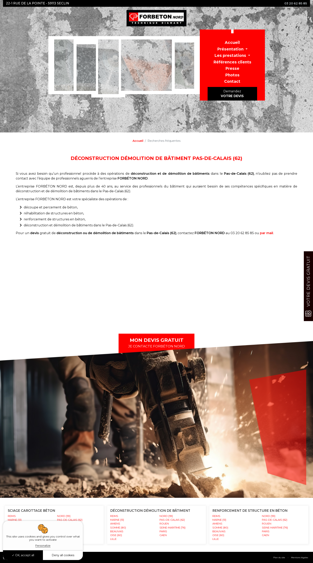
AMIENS (217, 523)
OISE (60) (218, 535)
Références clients (232, 62)
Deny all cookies (63, 555)
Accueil (232, 42)
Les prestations (230, 55)
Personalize (43, 545)
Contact (232, 81)
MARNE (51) (15, 519)
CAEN (163, 535)
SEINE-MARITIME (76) (172, 527)
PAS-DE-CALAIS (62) (172, 519)
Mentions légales (299, 557)
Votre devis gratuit (308, 286)
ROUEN (164, 523)
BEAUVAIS (219, 531)
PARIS (163, 531)
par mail (266, 233)
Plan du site (279, 557)
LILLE (215, 538)
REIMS (12, 516)
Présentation (231, 49)
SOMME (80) (220, 527)
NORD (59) (166, 516)
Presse (232, 68)
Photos (232, 75)
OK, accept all (23, 555)
